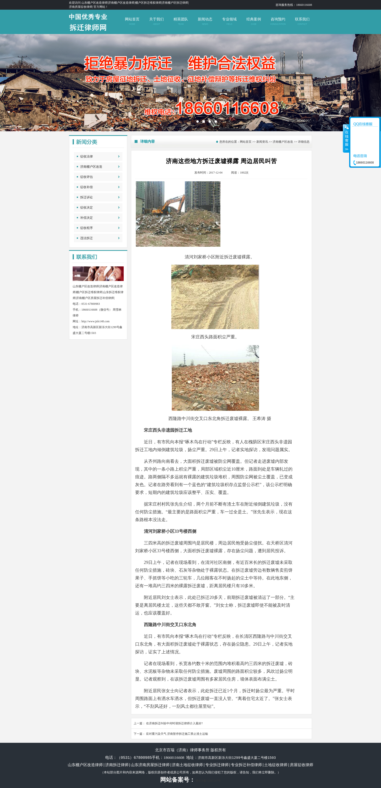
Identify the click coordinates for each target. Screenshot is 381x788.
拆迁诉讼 (86, 197)
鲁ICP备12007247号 (208, 780)
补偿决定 (86, 217)
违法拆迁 (86, 238)
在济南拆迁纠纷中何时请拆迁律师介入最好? (174, 723)
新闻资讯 (262, 141)
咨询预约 (278, 21)
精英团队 (181, 21)
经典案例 (253, 21)
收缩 (346, 138)
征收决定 (86, 207)
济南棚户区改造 (91, 166)
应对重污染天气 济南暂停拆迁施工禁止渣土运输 (177, 733)
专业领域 (229, 21)
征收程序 (86, 228)
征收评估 (86, 177)
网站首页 (132, 21)
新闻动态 (205, 21)
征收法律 (86, 156)
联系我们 (302, 21)
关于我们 (156, 21)
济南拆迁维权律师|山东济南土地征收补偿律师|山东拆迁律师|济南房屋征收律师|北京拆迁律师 (190, 82)
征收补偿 (86, 187)
